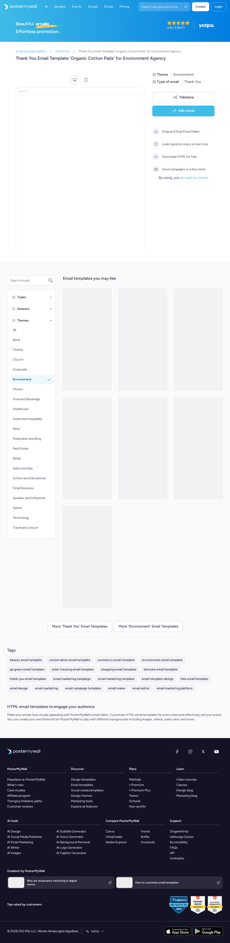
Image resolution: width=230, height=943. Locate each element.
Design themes (81, 796)
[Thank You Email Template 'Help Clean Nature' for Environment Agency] (87, 339)
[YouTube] (216, 751)
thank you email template (28, 679)
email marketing (46, 688)
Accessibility (179, 842)
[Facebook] (176, 751)
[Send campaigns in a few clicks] (155, 169)
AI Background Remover (73, 842)
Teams (133, 796)
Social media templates (87, 790)
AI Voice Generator (69, 837)
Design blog (184, 790)
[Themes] (51, 320)
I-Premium (136, 785)
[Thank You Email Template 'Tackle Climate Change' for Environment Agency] (198, 339)
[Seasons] (51, 309)
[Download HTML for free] (155, 156)
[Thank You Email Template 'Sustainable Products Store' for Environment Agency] (198, 448)
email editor (141, 688)
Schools (135, 801)
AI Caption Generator (71, 853)
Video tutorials (186, 779)
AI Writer (13, 848)
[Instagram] (190, 751)
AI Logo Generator (69, 848)
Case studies (16, 790)
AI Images (14, 853)
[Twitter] (203, 751)
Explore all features (84, 806)
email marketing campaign (72, 679)
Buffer (145, 837)
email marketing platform (174, 688)
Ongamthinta (179, 831)
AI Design (14, 831)
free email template (194, 679)
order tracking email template (73, 669)
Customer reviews (20, 806)
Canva (110, 831)
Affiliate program (19, 796)
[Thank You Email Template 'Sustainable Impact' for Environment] (87, 448)
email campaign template (83, 688)
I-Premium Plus (139, 790)
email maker (116, 688)
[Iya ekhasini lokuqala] (18, 6)
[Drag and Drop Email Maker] (155, 131)
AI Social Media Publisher (24, 837)
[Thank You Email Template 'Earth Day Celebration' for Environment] (87, 557)
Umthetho (177, 858)
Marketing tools (82, 801)
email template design (157, 679)
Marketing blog (186, 796)
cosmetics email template (116, 660)
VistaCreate (114, 837)
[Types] (51, 297)
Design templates (83, 779)
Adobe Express (116, 842)
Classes (181, 785)
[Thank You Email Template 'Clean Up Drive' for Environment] (143, 448)
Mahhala (135, 779)
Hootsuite (148, 842)
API (172, 853)
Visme (145, 831)
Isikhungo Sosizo (182, 837)
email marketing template (116, 679)
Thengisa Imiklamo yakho (24, 801)
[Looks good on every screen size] (155, 144)
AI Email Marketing (20, 842)
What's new (15, 785)
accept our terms (194, 177)
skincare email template (161, 669)
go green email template (27, 669)
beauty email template (26, 660)
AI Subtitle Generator (71, 831)
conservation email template (69, 660)
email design (19, 688)
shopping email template (118, 669)
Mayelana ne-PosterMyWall (26, 779)
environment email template (162, 660)
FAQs (174, 848)
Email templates (82, 785)
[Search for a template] (29, 280)
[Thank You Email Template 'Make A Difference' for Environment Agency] (143, 339)
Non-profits (137, 806)
